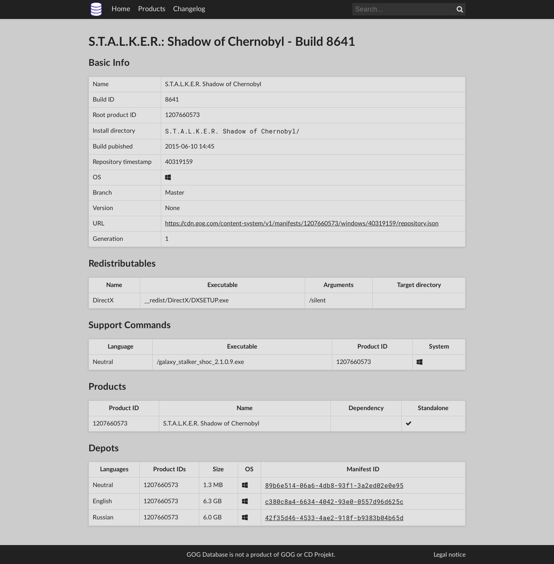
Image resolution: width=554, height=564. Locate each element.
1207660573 (182, 115)
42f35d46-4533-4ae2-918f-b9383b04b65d (334, 518)
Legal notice (450, 555)
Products (151, 9)
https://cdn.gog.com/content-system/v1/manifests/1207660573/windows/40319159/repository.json (302, 223)
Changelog (189, 9)
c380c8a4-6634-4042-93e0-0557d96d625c (334, 501)
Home (121, 9)
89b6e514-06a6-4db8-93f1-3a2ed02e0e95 (334, 485)
